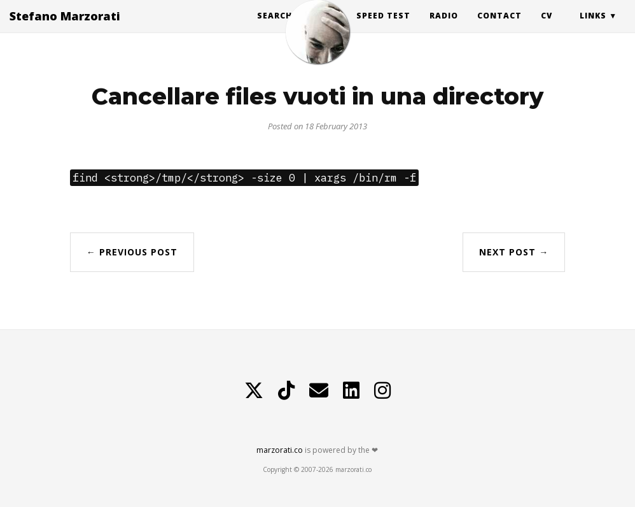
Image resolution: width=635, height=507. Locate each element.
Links (593, 28)
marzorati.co (279, 450)
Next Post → (513, 252)
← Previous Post (132, 252)
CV (546, 28)
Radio (443, 28)
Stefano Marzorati (65, 28)
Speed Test (383, 28)
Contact (499, 28)
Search (274, 28)
